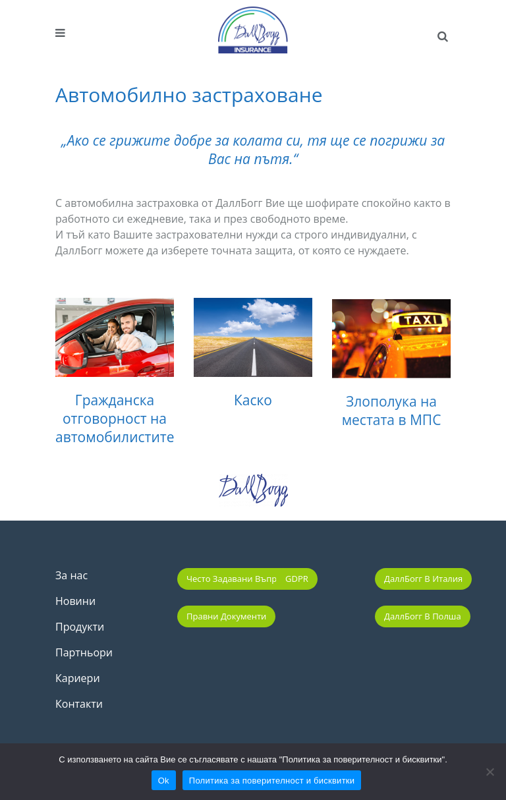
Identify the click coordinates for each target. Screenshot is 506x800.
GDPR (296, 579)
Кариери (77, 678)
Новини (75, 601)
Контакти (79, 704)
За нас (71, 575)
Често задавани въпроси (239, 579)
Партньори (84, 652)
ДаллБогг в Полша (422, 616)
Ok (163, 781)
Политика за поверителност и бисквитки (271, 781)
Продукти (79, 626)
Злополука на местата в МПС (391, 419)
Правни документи (226, 616)
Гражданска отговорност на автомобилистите (114, 418)
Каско (253, 402)
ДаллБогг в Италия (423, 579)
